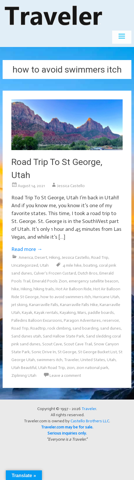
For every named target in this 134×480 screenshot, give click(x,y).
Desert (41, 257)
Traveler (71, 359)
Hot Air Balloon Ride (73, 288)
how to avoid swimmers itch (65, 296)
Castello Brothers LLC (89, 421)
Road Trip (99, 257)
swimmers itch (49, 359)
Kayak (27, 312)
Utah (44, 265)
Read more (26, 249)
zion (71, 367)
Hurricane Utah (106, 296)
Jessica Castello (71, 185)
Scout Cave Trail (78, 344)
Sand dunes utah (26, 336)
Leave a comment (65, 375)
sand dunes (110, 328)
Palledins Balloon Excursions (36, 320)
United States (92, 359)
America (26, 257)
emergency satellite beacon (93, 281)
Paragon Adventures (82, 320)
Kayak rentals (46, 312)
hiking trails (44, 288)
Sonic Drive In (43, 351)
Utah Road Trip (51, 367)
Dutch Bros (88, 273)
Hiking (54, 257)
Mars (81, 312)
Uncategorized (24, 265)
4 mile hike (72, 265)
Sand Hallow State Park (63, 336)
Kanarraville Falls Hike (79, 304)
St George (67, 351)
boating (90, 265)
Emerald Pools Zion (49, 281)
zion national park (92, 367)
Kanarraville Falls (43, 304)
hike (15, 288)
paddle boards (101, 312)
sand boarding (85, 328)
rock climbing (59, 328)
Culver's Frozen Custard (55, 273)
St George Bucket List (97, 351)
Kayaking (68, 312)
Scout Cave (52, 344)
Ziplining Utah (23, 375)
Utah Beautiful (23, 367)
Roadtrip (38, 328)
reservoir (111, 320)
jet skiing (19, 304)
